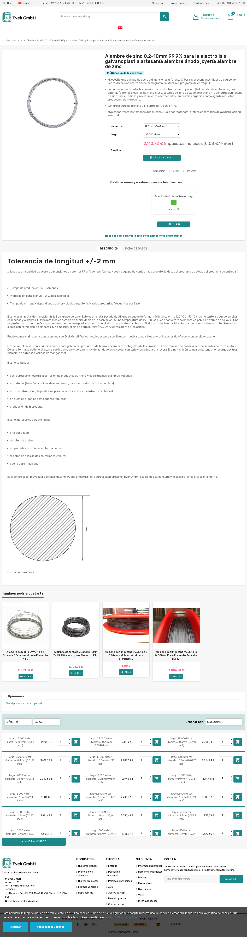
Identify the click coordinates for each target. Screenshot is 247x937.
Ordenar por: (194, 722)
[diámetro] (162, 126)
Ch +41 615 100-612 (91, 3)
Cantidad (116, 150)
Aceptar (15, 926)
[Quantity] (63, 742)
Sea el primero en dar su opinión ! (24, 703)
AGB (110, 886)
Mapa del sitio (85, 892)
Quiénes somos (178, 3)
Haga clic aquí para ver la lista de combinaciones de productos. (144, 235)
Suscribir (231, 879)
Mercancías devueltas (150, 871)
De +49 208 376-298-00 (58, 3)
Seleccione (215, 721)
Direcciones (144, 889)
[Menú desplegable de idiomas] (25, 3)
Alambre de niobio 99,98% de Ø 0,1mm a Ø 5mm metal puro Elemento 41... (25, 655)
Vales (141, 895)
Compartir (158, 171)
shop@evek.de (31, 901)
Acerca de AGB (116, 892)
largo (114, 134)
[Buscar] (114, 16)
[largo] (162, 135)
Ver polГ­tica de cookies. (123, 917)
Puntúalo (174, 224)
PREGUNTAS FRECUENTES (230, 3)
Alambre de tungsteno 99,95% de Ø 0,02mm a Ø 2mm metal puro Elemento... (126, 655)
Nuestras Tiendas (88, 865)
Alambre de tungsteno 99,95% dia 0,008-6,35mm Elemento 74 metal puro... (176, 655)
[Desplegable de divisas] (6, 3)
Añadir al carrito (75, 741)
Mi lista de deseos (147, 901)
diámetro (116, 126)
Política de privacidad (120, 881)
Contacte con (201, 3)
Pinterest (189, 171)
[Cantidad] (162, 150)
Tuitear (174, 171)
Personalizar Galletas (50, 926)
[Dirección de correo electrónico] (192, 879)
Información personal (150, 865)
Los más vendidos (88, 886)
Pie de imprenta (117, 898)
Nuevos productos (88, 881)
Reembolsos (145, 883)
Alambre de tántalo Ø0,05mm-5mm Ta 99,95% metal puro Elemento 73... (75, 654)
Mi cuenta (157, 3)
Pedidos (142, 877)
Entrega (112, 865)
